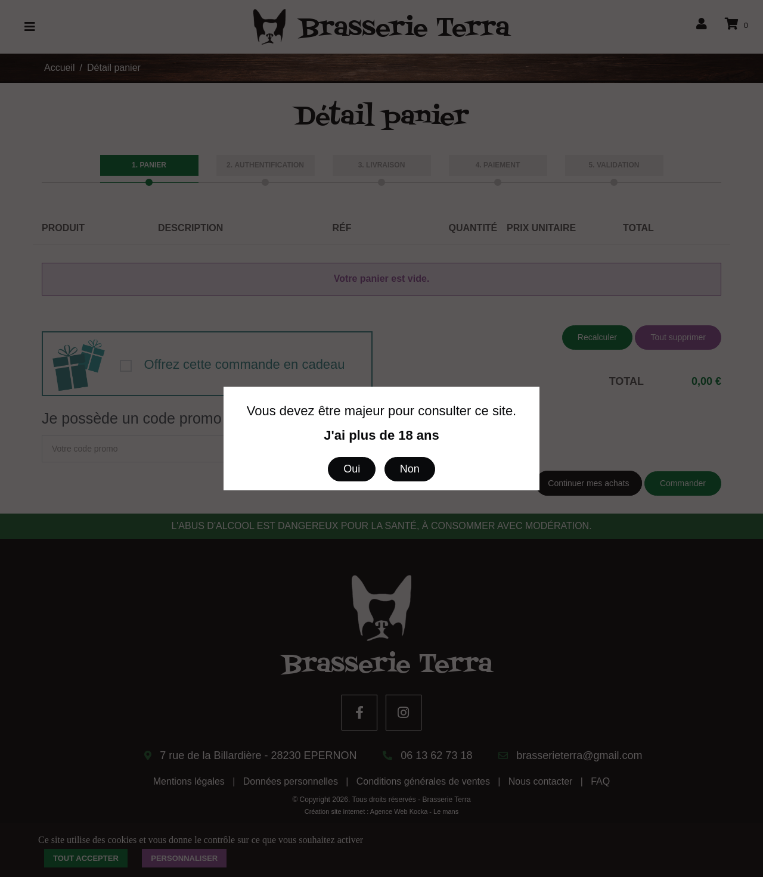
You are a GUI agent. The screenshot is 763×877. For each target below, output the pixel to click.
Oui (351, 469)
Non (410, 469)
